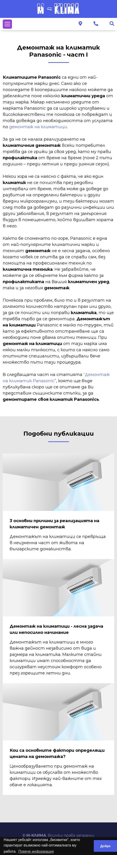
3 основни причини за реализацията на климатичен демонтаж (54, 523)
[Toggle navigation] (7, 24)
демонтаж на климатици (38, 126)
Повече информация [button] (36, 851)
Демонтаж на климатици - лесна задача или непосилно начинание (56, 629)
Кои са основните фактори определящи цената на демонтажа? (57, 753)
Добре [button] (105, 846)
